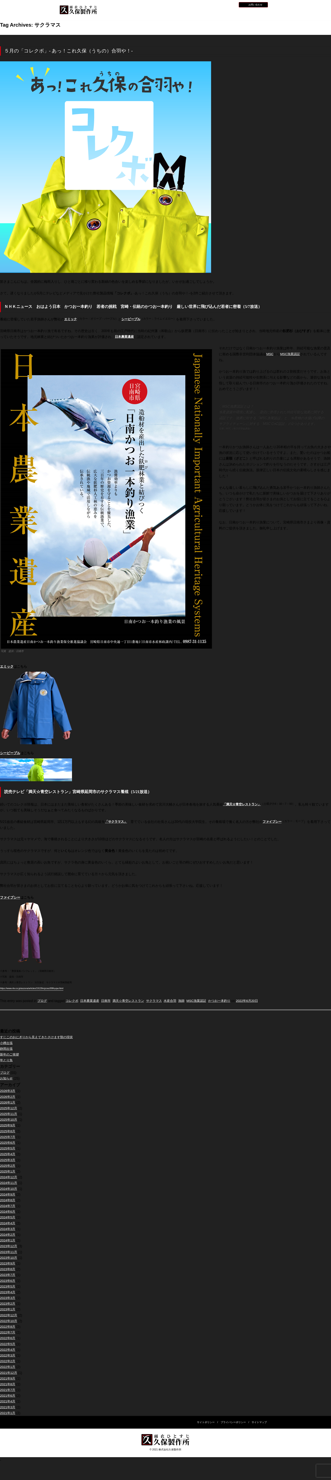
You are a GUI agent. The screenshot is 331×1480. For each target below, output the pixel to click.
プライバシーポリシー (233, 1422)
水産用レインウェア (172, 13)
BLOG (231, 4)
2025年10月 (9, 1120)
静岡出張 (7, 1049)
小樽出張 (7, 1043)
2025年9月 (8, 1125)
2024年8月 (8, 1200)
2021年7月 (8, 1390)
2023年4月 (8, 1292)
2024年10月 (9, 1189)
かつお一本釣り (229, 1001)
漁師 (189, 1001)
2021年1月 (8, 1413)
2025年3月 (8, 1160)
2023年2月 (8, 1304)
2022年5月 (8, 1344)
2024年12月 (9, 1177)
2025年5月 (8, 1148)
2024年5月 (8, 1217)
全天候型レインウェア (200, 13)
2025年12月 (9, 1108)
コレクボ (73, 1001)
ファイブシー (274, 822)
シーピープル (10, 753)
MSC (270, 354)
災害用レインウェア (228, 13)
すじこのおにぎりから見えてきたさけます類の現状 (39, 1037)
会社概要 (256, 13)
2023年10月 (9, 1258)
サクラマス (160, 1001)
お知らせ (207, 4)
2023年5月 (8, 1286)
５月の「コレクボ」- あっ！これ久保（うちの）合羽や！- (68, 51)
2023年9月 (8, 1263)
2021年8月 (8, 1384)
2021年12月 (9, 1373)
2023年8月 (8, 1269)
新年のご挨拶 (10, 1054)
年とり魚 (7, 1060)
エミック (7, 666)
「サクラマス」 (117, 822)
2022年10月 (9, 1321)
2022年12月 (9, 1315)
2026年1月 (8, 1102)
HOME (115, 13)
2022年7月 (8, 1332)
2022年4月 (8, 1350)
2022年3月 (8, 1355)
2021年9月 (8, 1378)
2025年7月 (8, 1137)
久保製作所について (144, 13)
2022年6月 (8, 1338)
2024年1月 (8, 1240)
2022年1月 (8, 1367)
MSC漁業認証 (291, 354)
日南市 (109, 1001)
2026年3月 (8, 1091)
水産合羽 (177, 1001)
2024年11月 (9, 1183)
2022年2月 (8, 1361)
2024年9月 (8, 1194)
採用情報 (219, 4)
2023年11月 (9, 1252)
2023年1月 (8, 1309)
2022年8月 (8, 1327)
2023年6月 (8, 1281)
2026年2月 (8, 1097)
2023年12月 (9, 1246)
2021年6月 (8, 1396)
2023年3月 (8, 1298)
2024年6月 (8, 1212)
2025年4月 (8, 1154)
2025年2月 (8, 1166)
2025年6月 (8, 1143)
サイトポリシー (206, 1422)
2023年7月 (8, 1275)
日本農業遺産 (125, 337)
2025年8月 (8, 1131)
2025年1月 (8, 1171)
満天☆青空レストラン (133, 1001)
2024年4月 (8, 1223)
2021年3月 (8, 1407)
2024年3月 (8, 1229)
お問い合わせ (255, 4)
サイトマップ (259, 1422)
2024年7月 (8, 1206)
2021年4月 (8, 1401)
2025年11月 (9, 1114)
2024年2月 (8, 1235)
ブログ (42, 1001)
